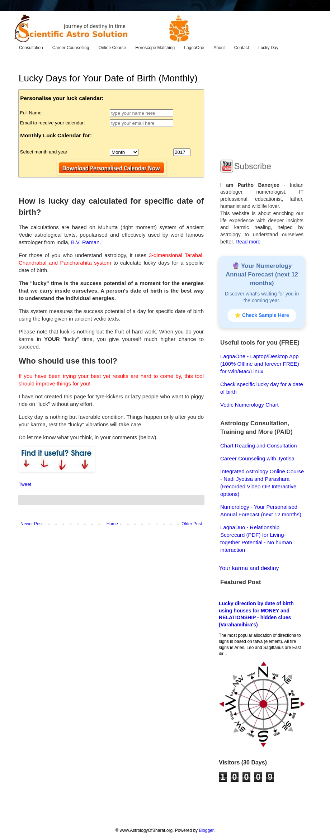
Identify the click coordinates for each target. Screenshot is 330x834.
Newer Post (31, 523)
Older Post (192, 523)
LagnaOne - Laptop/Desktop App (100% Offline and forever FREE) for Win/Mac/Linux (259, 363)
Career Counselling (70, 47)
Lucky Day (268, 47)
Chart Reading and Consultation (258, 445)
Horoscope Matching (155, 47)
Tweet (25, 484)
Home (112, 523)
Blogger (206, 830)
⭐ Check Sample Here (262, 315)
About (219, 47)
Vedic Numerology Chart (249, 405)
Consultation (31, 47)
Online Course (112, 47)
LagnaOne (194, 47)
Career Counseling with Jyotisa (257, 458)
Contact (241, 47)
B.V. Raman (85, 242)
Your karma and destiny (249, 568)
